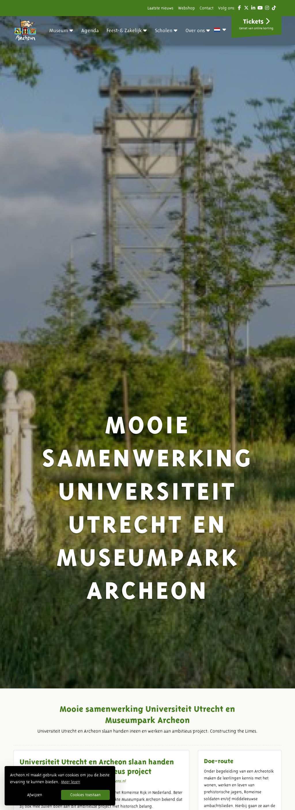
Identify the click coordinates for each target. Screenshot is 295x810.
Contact (206, 8)
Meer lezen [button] (70, 782)
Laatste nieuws (160, 8)
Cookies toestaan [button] (85, 794)
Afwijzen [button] (34, 794)
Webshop (186, 8)
